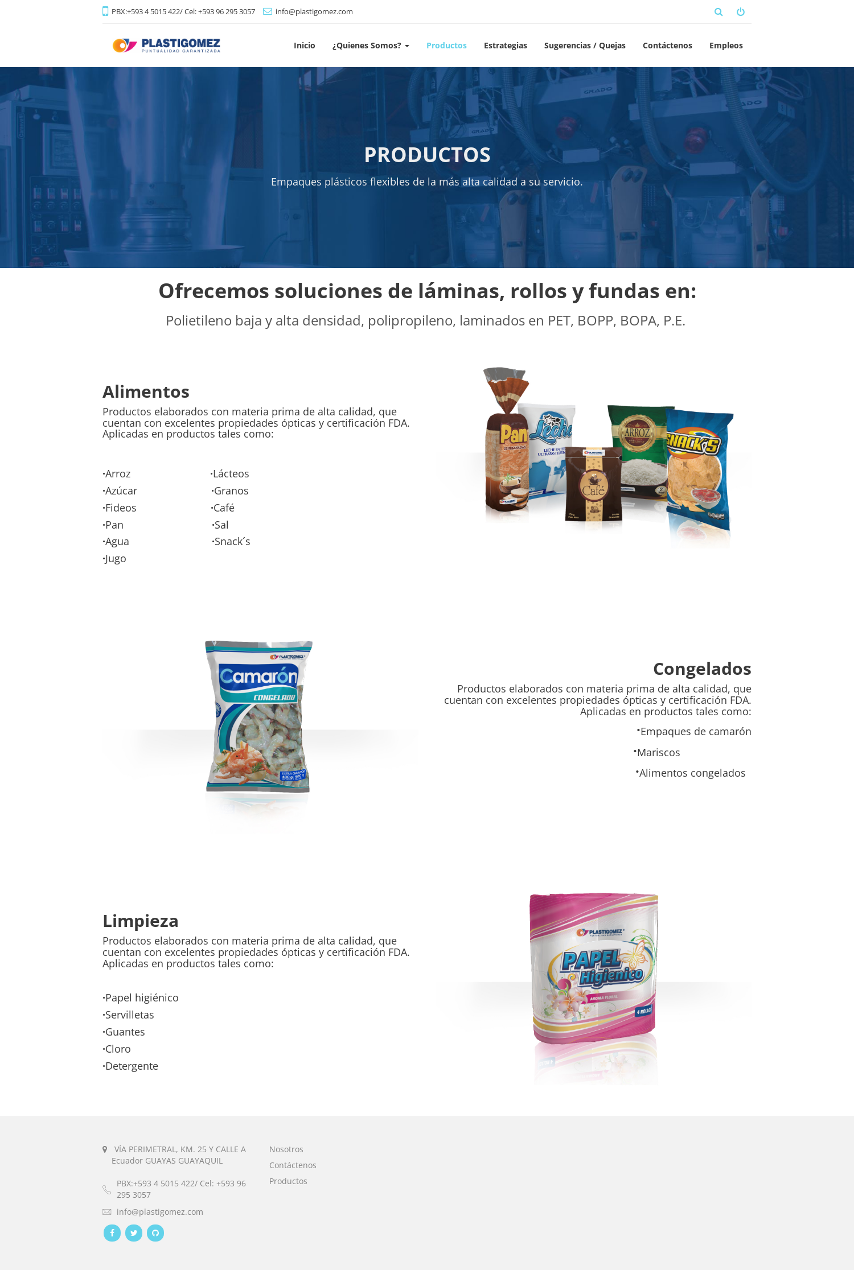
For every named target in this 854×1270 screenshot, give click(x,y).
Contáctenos (293, 1165)
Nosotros (286, 1149)
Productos (288, 1181)
